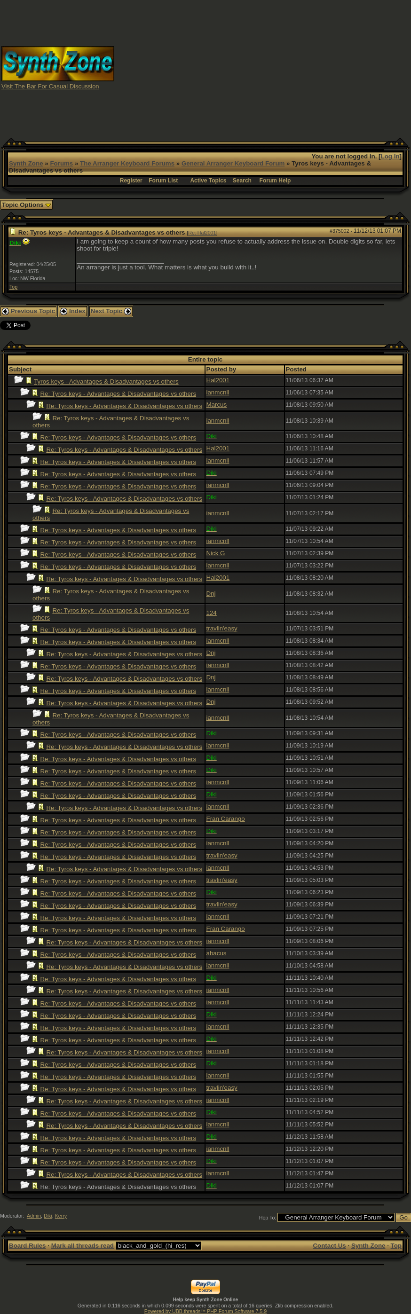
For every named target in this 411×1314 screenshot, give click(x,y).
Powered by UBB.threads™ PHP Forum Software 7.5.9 (205, 1311)
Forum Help (275, 180)
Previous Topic (28, 311)
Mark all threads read (82, 1245)
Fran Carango (225, 818)
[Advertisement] (263, 67)
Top (13, 287)
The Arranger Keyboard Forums (127, 163)
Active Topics (208, 180)
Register (131, 180)
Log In (390, 156)
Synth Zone (26, 163)
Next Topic (111, 311)
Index (73, 311)
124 (211, 612)
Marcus (216, 404)
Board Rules (27, 1245)
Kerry (61, 1216)
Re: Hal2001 (202, 233)
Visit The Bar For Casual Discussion (50, 86)
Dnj (211, 593)
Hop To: (268, 1217)
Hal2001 (218, 380)
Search (242, 180)
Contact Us (329, 1245)
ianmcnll (217, 392)
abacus (216, 953)
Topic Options (26, 204)
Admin (34, 1216)
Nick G (215, 553)
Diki (48, 1216)
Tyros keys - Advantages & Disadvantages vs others (106, 381)
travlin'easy (221, 628)
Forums (61, 163)
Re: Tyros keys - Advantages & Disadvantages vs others (118, 393)
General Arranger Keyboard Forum (233, 163)
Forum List (163, 180)
